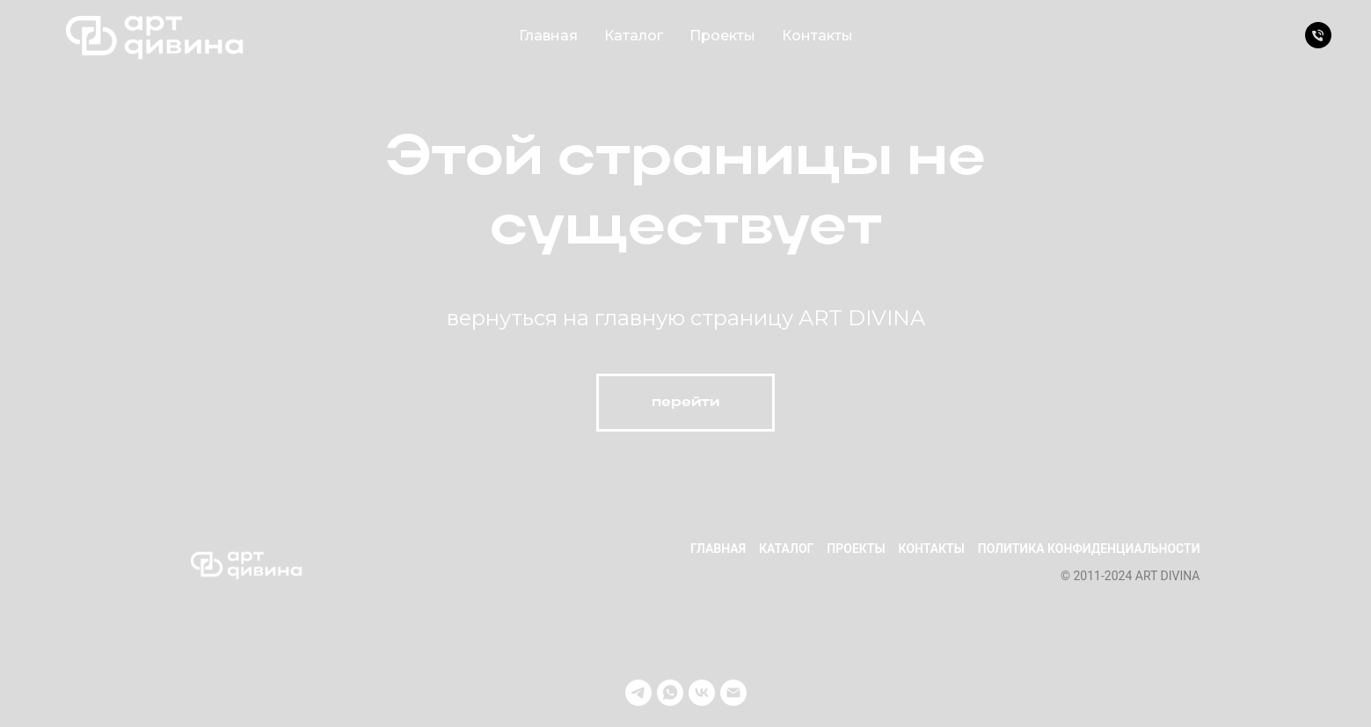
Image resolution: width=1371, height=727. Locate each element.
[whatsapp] (670, 693)
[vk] (702, 693)
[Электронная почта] (733, 693)
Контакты (817, 35)
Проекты (722, 35)
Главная (548, 35)
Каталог (633, 35)
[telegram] (638, 693)
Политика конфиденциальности (1089, 549)
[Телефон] (1318, 35)
